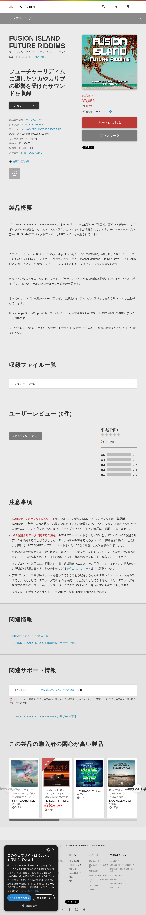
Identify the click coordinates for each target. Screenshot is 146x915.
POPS (24, 124)
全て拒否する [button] (43, 897)
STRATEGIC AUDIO (32, 152)
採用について (115, 887)
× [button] (53, 849)
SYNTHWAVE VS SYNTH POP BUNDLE (98, 790)
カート (91, 890)
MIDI (34, 129)
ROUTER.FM (74, 865)
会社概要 (113, 861)
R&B (31, 124)
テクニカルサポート (78, 568)
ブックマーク (109, 135)
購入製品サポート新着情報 (98, 866)
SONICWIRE (23, 7)
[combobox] (48, 850)
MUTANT (72, 869)
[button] (137, 788)
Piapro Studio (74, 873)
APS (71, 877)
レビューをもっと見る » (25, 436)
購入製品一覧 (94, 861)
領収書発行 (93, 871)
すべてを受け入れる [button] (19, 897)
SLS (70, 881)
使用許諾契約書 (19, 161)
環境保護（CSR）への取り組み (122, 865)
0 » (39, 57)
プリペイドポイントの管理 (98, 880)
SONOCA (72, 861)
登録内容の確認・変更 (97, 875)
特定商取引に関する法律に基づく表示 (123, 870)
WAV (28, 129)
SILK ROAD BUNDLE (23, 800)
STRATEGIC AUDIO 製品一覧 (30, 636)
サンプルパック (34, 119)
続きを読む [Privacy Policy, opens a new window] (33, 890)
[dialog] (31, 878)
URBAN (39, 124)
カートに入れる (109, 123)
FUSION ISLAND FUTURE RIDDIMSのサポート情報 (44, 642)
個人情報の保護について (119, 883)
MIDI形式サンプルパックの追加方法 (60, 689)
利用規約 (113, 879)
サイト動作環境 (116, 875)
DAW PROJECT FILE (49, 129)
